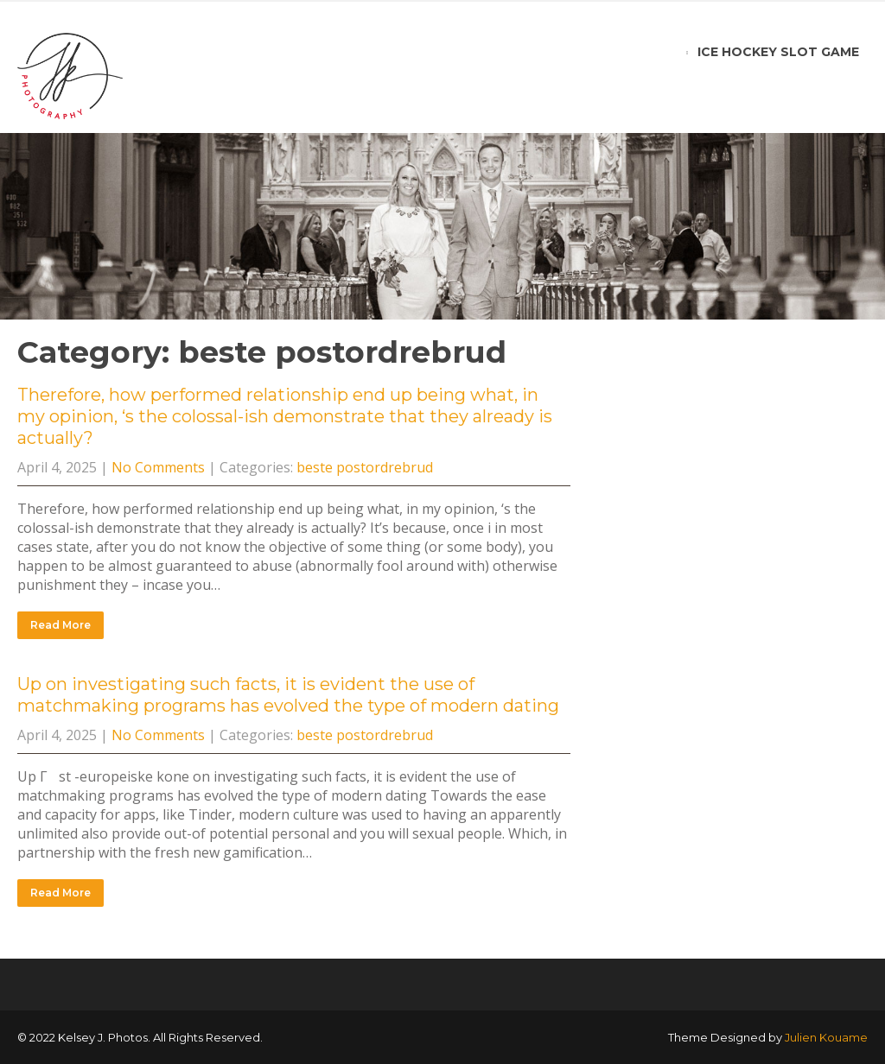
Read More (60, 624)
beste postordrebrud (364, 467)
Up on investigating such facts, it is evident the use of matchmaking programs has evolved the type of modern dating (288, 695)
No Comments (158, 467)
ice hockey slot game (778, 52)
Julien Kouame (826, 1037)
